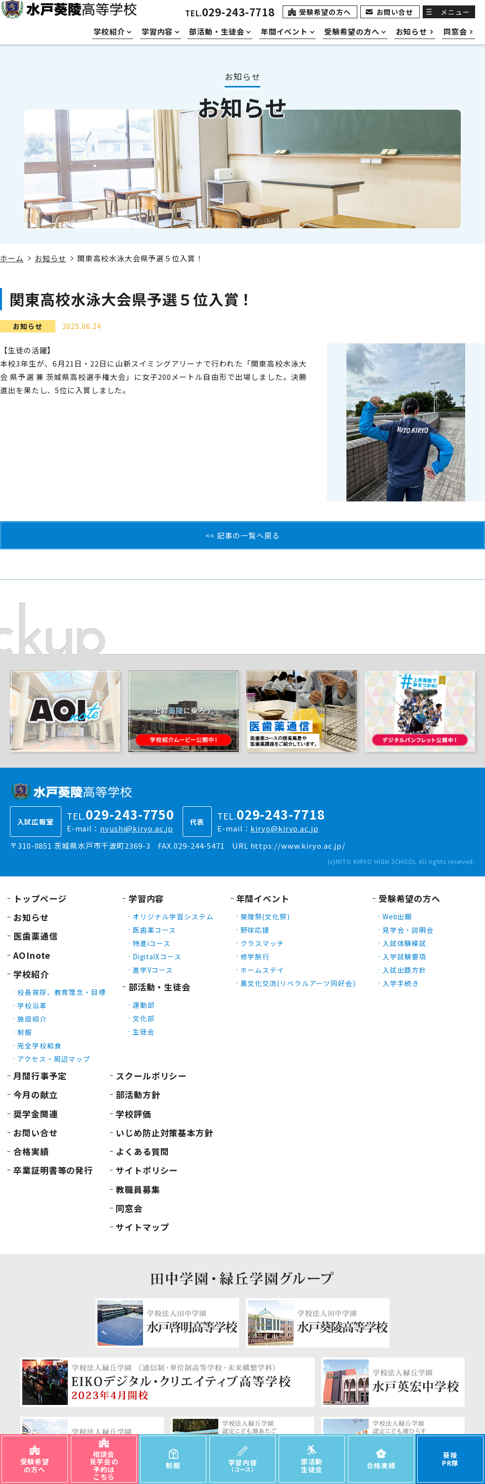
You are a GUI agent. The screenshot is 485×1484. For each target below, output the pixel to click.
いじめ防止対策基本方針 (164, 1132)
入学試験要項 (405, 956)
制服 (24, 1032)
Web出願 (398, 916)
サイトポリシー (147, 1170)
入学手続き (401, 983)
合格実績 (31, 1151)
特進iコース (152, 943)
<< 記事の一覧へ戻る (242, 535)
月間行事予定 (39, 1076)
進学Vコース (153, 970)
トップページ (39, 898)
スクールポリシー (151, 1076)
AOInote (31, 955)
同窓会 (129, 1208)
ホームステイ (263, 970)
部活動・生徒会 (160, 987)
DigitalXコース (157, 956)
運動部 (144, 1005)
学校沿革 (32, 1005)
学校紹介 (31, 974)
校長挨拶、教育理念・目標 (61, 992)
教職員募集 (138, 1189)
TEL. (230, 13)
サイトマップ (142, 1227)
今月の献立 (35, 1094)
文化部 (144, 1018)
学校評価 (133, 1114)
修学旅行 (255, 956)
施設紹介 (32, 1019)
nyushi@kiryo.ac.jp (136, 828)
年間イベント (263, 898)
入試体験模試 (405, 943)
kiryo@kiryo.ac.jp (284, 828)
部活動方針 (138, 1094)
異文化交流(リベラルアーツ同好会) (298, 983)
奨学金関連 (35, 1114)
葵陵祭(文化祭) (265, 916)
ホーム (12, 258)
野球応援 (255, 930)
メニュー (455, 12)
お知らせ (50, 258)
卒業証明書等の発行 (53, 1170)
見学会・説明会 (408, 930)
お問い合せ (395, 12)
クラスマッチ (263, 943)
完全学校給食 (39, 1045)
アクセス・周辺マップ (54, 1059)
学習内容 (146, 898)
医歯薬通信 (35, 936)
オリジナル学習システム (173, 916)
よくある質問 (142, 1151)
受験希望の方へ (324, 12)
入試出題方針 (405, 970)
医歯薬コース (154, 930)
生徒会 (144, 1031)
